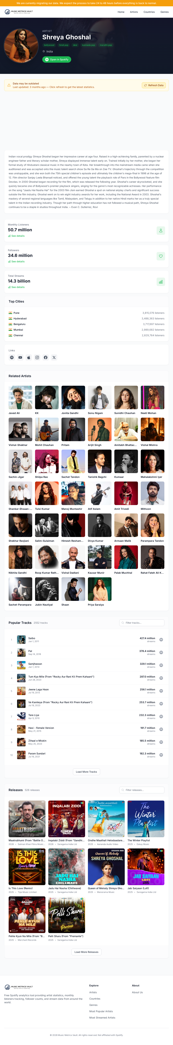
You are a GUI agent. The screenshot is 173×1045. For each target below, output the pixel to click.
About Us (137, 992)
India (50, 51)
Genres (164, 11)
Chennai (18, 335)
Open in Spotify (56, 59)
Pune (16, 312)
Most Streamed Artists (102, 1017)
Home (121, 11)
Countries (149, 11)
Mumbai (18, 329)
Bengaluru (19, 324)
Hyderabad (20, 318)
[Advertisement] (86, 119)
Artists (134, 11)
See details (16, 235)
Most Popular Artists (101, 1011)
